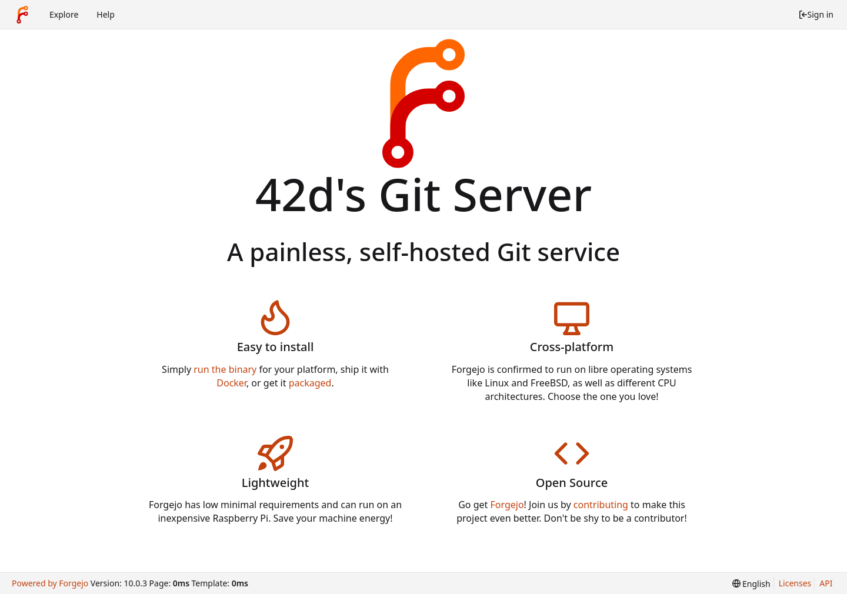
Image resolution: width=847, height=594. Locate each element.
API (825, 583)
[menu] (751, 583)
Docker (231, 382)
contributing (600, 504)
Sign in (815, 14)
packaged (310, 382)
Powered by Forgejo (50, 583)
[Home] (22, 14)
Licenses (795, 583)
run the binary (225, 369)
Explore (63, 14)
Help (105, 14)
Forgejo (506, 504)
